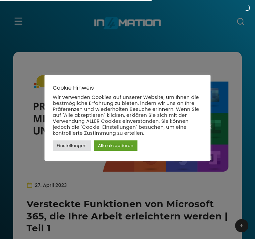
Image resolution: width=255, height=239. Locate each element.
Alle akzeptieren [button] (115, 145)
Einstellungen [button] (72, 145)
